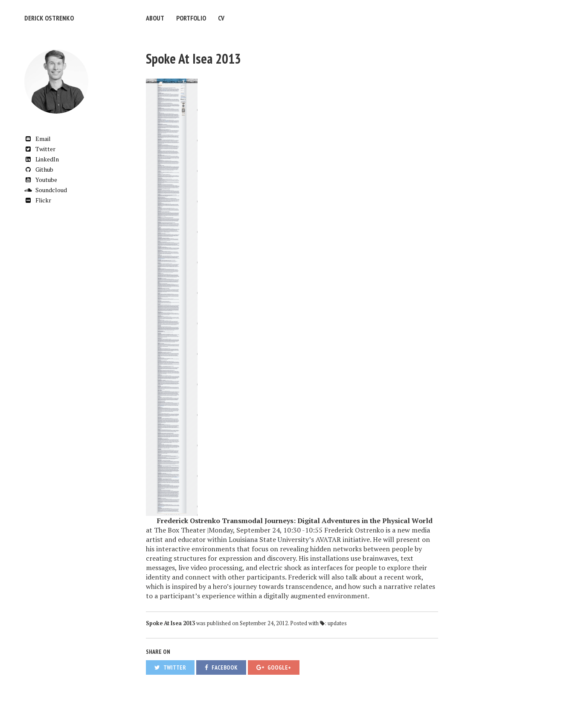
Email (37, 139)
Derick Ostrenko (49, 18)
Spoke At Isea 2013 (193, 58)
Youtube (40, 180)
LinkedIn (41, 159)
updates (337, 623)
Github (38, 169)
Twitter (39, 149)
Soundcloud (45, 190)
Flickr (37, 200)
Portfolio (191, 18)
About (155, 18)
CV (221, 18)
